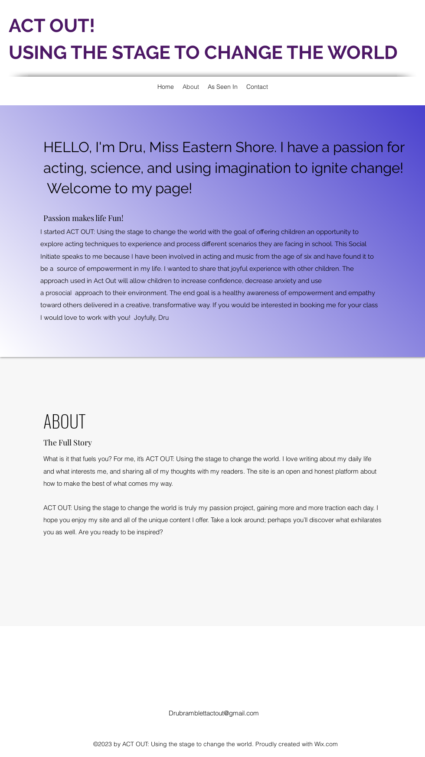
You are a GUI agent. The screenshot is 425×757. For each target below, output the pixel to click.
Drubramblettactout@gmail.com (214, 713)
